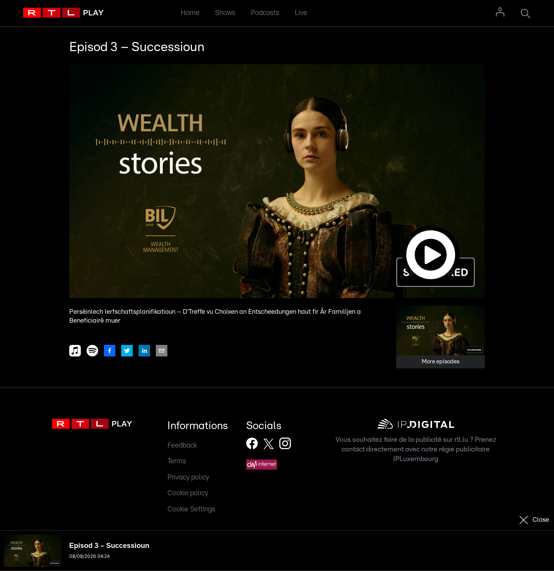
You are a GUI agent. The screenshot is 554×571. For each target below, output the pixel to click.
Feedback (182, 445)
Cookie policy (187, 493)
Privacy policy (188, 477)
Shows (225, 13)
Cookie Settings (191, 509)
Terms (176, 461)
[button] (277, 181)
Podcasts (265, 13)
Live (301, 13)
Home (190, 13)
